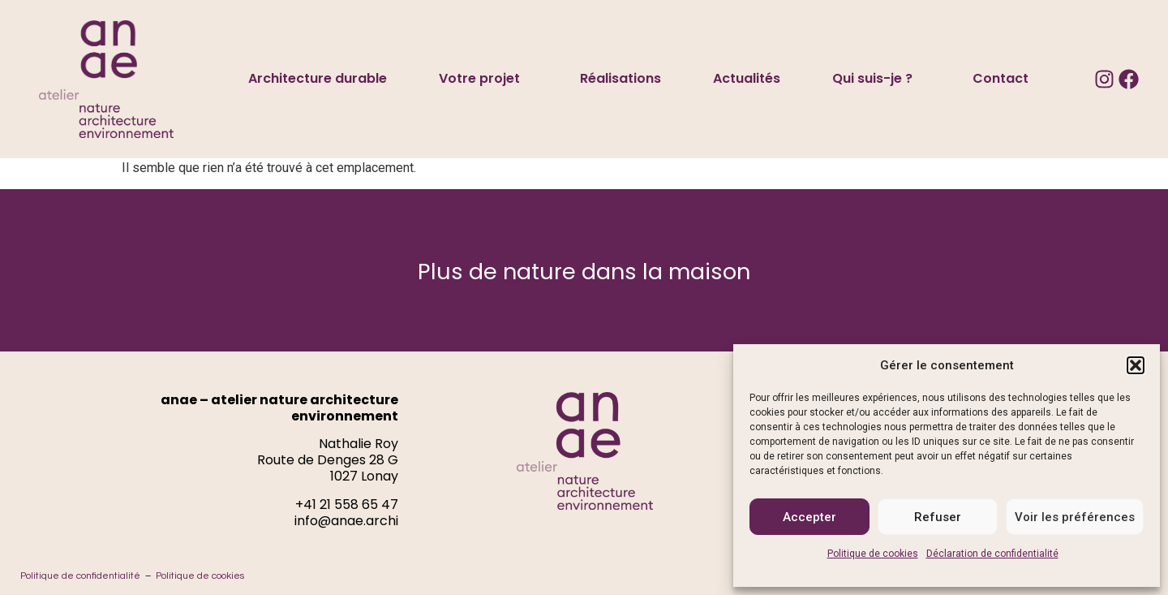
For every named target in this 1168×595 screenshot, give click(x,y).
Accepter (809, 517)
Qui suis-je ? (876, 78)
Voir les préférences (1075, 517)
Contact (1000, 78)
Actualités (746, 78)
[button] (1135, 365)
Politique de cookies (872, 553)
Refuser (937, 517)
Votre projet (483, 78)
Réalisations (620, 78)
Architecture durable (317, 78)
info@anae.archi (346, 520)
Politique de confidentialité (80, 576)
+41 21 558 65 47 (346, 504)
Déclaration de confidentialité (992, 553)
